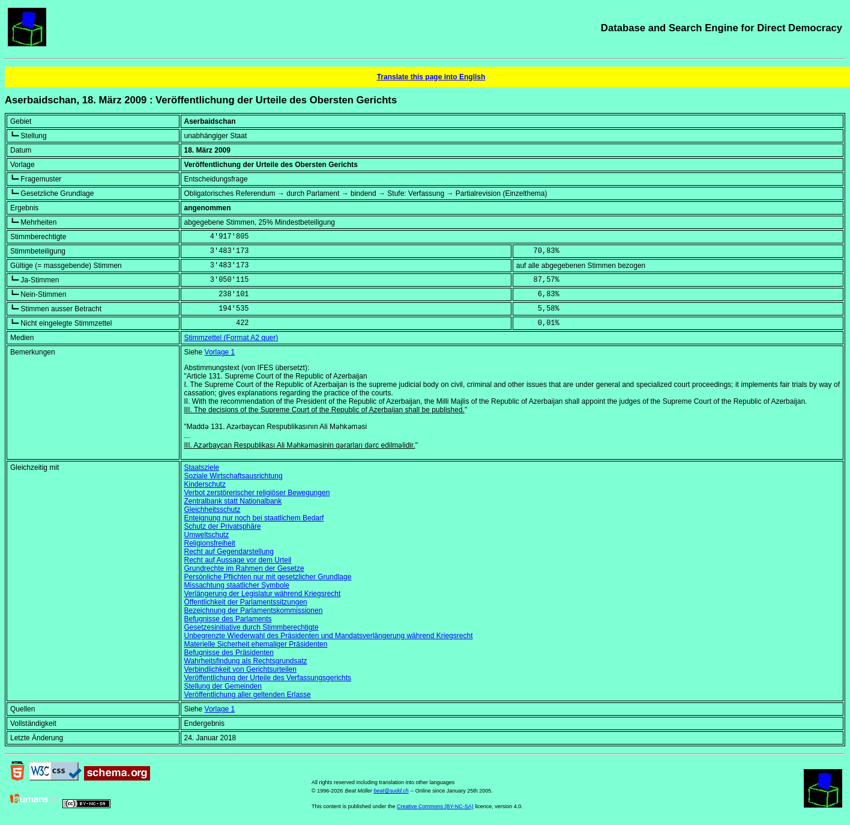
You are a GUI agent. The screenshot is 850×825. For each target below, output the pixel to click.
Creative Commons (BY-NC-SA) (435, 806)
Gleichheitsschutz (212, 509)
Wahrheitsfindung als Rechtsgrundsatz (245, 661)
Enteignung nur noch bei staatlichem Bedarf (254, 518)
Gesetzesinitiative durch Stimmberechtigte (251, 627)
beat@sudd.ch (391, 791)
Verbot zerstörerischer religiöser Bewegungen (257, 493)
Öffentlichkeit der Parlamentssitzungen (245, 602)
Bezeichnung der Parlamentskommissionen (253, 610)
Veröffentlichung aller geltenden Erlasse (247, 694)
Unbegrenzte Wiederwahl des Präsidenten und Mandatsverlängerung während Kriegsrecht (328, 636)
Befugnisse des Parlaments (228, 619)
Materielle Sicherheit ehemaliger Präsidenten (256, 644)
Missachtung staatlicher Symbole (236, 585)
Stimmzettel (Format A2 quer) (231, 337)
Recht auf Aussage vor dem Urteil (238, 560)
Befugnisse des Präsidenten (229, 652)
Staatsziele (202, 467)
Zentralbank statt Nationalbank (233, 501)
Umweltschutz (206, 535)
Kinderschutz (205, 484)
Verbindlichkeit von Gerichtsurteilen (240, 669)
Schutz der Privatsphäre (222, 526)
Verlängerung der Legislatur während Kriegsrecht (262, 593)
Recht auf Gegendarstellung (229, 551)
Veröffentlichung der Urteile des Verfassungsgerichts (268, 678)
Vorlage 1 (220, 352)
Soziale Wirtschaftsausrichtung (233, 476)
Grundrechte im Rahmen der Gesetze (244, 568)
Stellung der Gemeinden (223, 686)
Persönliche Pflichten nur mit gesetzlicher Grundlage (268, 577)
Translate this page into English (431, 77)
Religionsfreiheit (209, 543)
